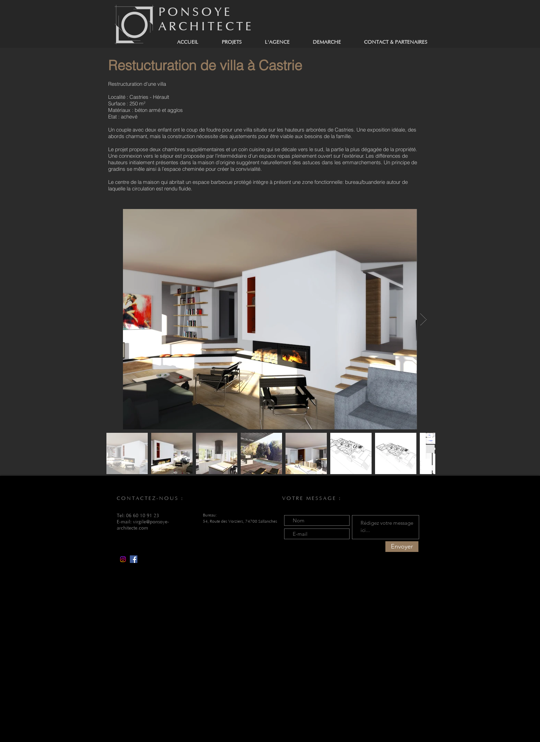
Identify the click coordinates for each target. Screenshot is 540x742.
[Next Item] (423, 319)
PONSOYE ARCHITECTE (206, 19)
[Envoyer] (401, 546)
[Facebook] (133, 559)
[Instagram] (123, 559)
